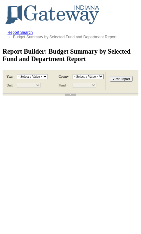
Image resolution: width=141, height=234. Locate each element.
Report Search (20, 32)
